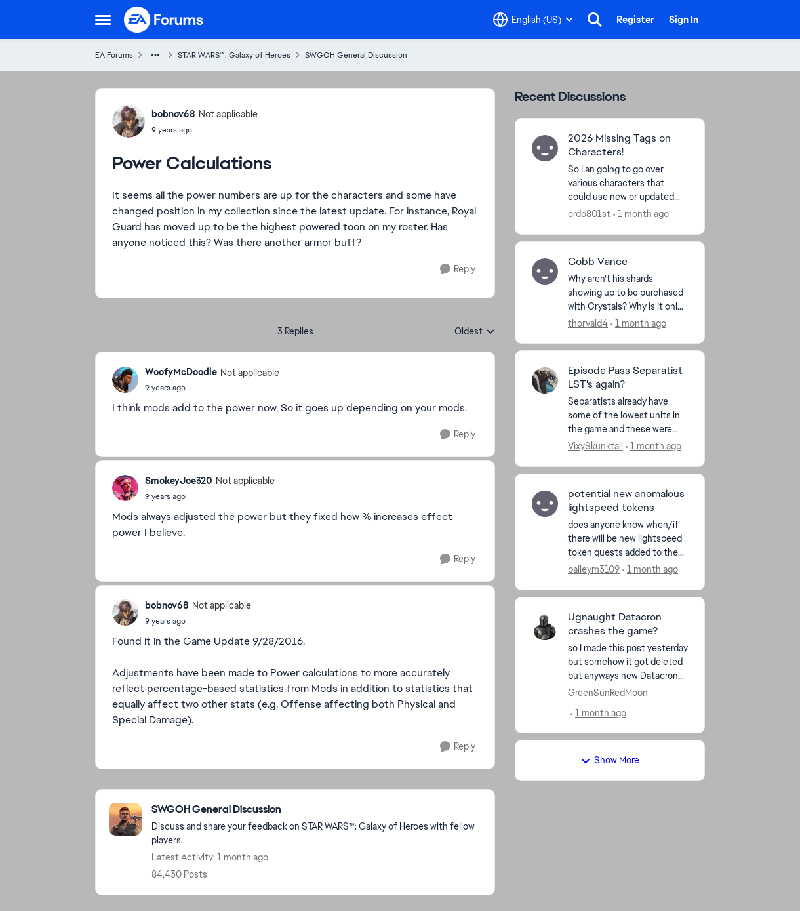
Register (635, 20)
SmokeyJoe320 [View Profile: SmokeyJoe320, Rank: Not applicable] (178, 481)
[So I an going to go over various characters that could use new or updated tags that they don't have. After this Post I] (628, 183)
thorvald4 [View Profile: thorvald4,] (588, 323)
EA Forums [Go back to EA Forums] (114, 55)
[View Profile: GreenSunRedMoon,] (545, 627)
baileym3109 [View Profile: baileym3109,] (594, 569)
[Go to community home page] (164, 20)
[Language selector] (533, 20)
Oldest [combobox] (474, 331)
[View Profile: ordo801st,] (545, 148)
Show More (609, 760)
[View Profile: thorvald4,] (545, 271)
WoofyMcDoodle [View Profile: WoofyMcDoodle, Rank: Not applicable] (181, 372)
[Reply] (457, 269)
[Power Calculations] (212, 388)
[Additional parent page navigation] (155, 55)
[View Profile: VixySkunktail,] (545, 380)
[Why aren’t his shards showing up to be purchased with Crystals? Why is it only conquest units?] (628, 292)
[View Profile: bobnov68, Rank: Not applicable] (128, 121)
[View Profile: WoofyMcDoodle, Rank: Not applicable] (125, 380)
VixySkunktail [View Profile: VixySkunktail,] (595, 446)
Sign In (683, 20)
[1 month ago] (641, 214)
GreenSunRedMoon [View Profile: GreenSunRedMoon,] (608, 692)
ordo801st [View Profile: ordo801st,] (589, 214)
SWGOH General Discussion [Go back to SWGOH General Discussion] (356, 55)
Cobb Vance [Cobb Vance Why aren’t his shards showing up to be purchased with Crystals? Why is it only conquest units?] (598, 261)
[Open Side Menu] (103, 20)
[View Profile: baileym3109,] (545, 504)
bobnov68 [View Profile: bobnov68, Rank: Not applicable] (173, 114)
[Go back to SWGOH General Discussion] (316, 810)
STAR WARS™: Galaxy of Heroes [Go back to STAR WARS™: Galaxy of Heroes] (234, 55)
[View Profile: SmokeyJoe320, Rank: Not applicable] (125, 488)
